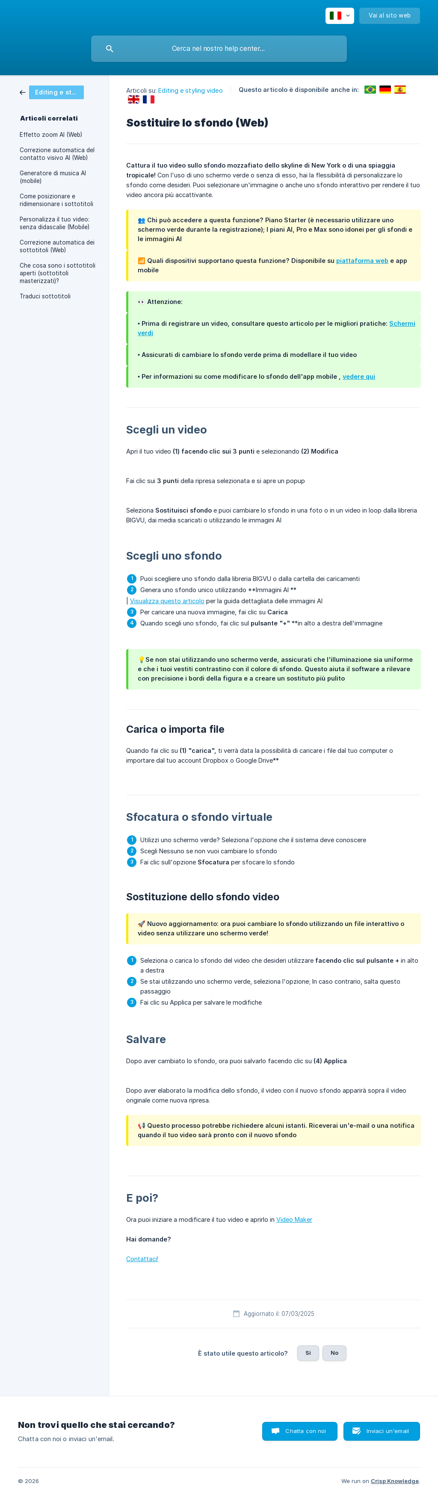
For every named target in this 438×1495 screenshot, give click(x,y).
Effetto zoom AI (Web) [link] (51, 134)
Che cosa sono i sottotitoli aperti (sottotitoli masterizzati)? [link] (57, 273)
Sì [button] (308, 1352)
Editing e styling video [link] (190, 90)
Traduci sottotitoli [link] (45, 296)
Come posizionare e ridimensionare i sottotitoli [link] (56, 200)
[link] (52, 92)
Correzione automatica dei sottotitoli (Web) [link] (57, 246)
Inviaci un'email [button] (388, 1430)
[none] (340, 16)
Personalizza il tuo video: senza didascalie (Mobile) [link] (54, 223)
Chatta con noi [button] (305, 1430)
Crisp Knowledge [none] (395, 1480)
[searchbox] (219, 48)
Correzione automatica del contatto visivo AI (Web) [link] (57, 154)
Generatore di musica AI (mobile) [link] (53, 177)
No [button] (334, 1352)
